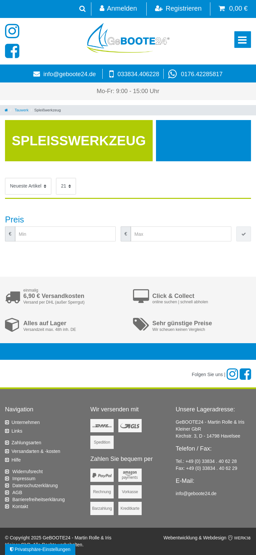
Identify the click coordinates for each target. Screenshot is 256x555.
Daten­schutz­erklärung (35, 485)
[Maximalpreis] (181, 233)
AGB (17, 492)
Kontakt (20, 506)
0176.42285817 (202, 74)
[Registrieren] (178, 9)
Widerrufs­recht (27, 471)
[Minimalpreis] (65, 233)
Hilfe (16, 460)
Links (16, 431)
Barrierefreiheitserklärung (38, 499)
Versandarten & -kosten (35, 451)
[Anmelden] (118, 9)
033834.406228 (138, 74)
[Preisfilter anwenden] (243, 233)
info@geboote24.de (69, 74)
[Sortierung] (28, 186)
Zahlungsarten (26, 442)
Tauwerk (21, 110)
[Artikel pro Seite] (66, 186)
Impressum (23, 478)
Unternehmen (25, 422)
